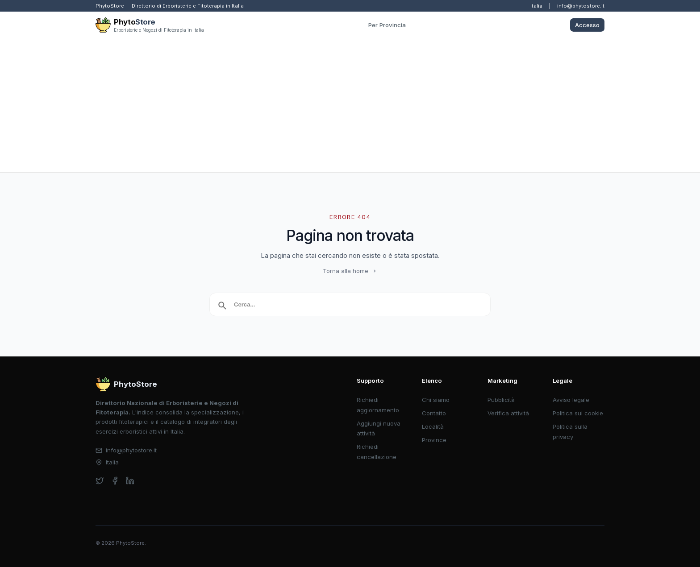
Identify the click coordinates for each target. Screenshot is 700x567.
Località (433, 426)
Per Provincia (387, 25)
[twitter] (100, 480)
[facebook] (115, 480)
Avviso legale (571, 399)
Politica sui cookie (578, 413)
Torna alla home (350, 270)
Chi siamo (436, 399)
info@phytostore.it (580, 6)
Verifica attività (508, 413)
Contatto (434, 413)
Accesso (587, 25)
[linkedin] (130, 480)
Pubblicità (501, 399)
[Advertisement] (350, 105)
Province (434, 439)
